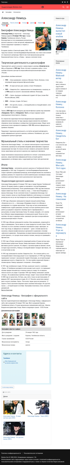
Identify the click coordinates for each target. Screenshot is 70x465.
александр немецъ (8, 387)
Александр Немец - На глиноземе (61, 196)
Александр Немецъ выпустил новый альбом (61, 31)
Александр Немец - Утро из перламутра (61, 230)
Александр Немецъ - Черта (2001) (38, 416)
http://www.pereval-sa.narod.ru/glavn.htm (11, 362)
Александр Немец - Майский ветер (61, 74)
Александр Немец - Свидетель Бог (61, 134)
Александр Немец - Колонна (61, 104)
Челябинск (6, 358)
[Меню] (68, 7)
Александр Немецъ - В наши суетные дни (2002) (12, 417)
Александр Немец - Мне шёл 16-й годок (61, 163)
